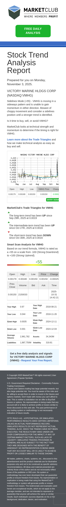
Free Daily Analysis (33, 30)
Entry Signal (53, 200)
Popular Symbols (25, 378)
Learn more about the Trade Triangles (29, 139)
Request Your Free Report (36, 360)
